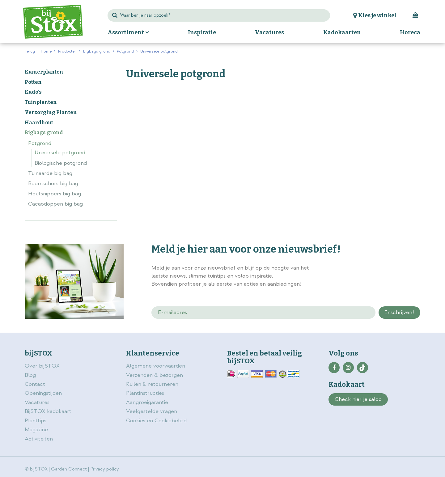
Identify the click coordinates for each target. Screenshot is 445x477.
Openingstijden (43, 393)
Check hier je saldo (358, 399)
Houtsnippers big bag (54, 193)
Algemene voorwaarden (156, 366)
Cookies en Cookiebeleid (156, 420)
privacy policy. (386, 268)
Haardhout (39, 123)
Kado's (33, 92)
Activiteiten (39, 439)
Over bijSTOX (42, 366)
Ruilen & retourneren (152, 384)
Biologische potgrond (61, 163)
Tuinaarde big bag (50, 173)
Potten (33, 82)
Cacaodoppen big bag (55, 204)
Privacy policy (104, 469)
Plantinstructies (145, 393)
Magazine (36, 429)
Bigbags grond (44, 132)
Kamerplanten (44, 72)
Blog (30, 375)
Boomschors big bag (53, 183)
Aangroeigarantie (147, 402)
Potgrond (39, 143)
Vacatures (37, 402)
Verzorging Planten (51, 112)
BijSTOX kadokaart (48, 411)
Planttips (35, 420)
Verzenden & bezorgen (154, 375)
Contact (35, 384)
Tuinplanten (41, 102)
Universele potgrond (60, 152)
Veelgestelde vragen (151, 411)
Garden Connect (69, 469)
